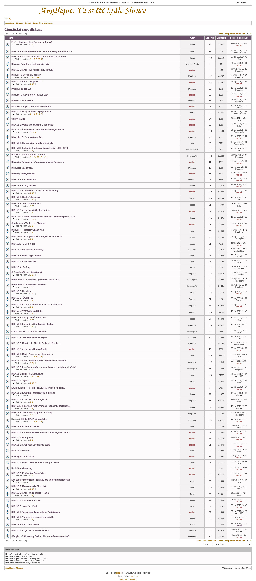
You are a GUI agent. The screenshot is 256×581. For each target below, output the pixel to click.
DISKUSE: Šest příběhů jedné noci (28, 317)
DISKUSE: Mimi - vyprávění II (26, 255)
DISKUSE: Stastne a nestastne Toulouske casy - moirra (39, 56)
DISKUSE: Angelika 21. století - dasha (30, 530)
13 (43, 157)
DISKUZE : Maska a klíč (23, 244)
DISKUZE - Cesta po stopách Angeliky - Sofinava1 (36, 236)
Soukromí (123, 579)
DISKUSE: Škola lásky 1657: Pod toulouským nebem (38, 130)
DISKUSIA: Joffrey (20, 267)
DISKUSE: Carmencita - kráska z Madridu (32, 143)
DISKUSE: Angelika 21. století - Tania (30, 493)
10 (35, 157)
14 (46, 157)
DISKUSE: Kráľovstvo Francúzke (28, 473)
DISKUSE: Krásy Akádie (23, 185)
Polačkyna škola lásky (22, 456)
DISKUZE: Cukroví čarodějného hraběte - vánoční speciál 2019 (43, 217)
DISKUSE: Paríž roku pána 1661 (27, 81)
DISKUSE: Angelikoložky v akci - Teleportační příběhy (38, 360)
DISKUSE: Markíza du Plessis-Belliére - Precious (35, 343)
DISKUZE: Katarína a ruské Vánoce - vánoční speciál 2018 (40, 406)
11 (38, 157)
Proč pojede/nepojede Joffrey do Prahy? (31, 42)
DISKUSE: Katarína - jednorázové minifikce (33, 393)
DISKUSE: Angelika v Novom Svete (29, 349)
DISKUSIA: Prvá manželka (34, 419)
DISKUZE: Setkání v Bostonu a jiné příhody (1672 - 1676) (39, 148)
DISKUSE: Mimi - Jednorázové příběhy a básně (35, 462)
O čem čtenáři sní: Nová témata (27, 272)
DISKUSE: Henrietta (21, 291)
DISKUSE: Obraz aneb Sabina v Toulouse (32, 125)
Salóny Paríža (18, 119)
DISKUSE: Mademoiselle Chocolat (28, 486)
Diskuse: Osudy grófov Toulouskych (29, 95)
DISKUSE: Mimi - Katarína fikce (27, 374)
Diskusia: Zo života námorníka (26, 137)
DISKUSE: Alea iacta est (23, 179)
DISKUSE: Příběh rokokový (25, 426)
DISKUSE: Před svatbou (23, 261)
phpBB (119, 573)
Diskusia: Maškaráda (22, 168)
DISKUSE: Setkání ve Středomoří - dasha (32, 324)
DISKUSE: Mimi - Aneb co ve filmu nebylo (32, 354)
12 (41, 157)
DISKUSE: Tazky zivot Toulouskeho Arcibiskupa (35, 512)
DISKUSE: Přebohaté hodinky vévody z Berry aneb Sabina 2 (41, 51)
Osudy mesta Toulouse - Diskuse (28, 223)
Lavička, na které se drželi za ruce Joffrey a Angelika (38, 388)
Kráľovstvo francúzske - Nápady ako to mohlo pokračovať (40, 480)
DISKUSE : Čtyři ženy (22, 298)
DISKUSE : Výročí (20, 380)
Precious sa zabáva (21, 89)
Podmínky (132, 579)
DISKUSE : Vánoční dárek (24, 506)
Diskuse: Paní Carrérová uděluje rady (30, 64)
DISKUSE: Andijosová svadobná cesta (30, 445)
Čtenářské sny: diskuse (23, 29)
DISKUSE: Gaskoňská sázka (25, 197)
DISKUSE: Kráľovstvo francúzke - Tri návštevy (34, 190)
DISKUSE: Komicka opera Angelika (29, 399)
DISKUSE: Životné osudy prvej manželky (31, 412)
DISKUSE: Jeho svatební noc (26, 203)
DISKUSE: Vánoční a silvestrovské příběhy (33, 517)
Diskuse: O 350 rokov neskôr (26, 75)
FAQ (8, 19)
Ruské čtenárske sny (22, 468)
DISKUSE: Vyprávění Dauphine (27, 311)
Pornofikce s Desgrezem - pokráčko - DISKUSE (35, 280)
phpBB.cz (134, 576)
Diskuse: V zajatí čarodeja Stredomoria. (31, 106)
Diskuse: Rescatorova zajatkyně (27, 230)
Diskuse (19, 568)
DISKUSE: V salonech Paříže (25, 500)
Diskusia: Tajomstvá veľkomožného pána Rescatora (37, 162)
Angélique (9, 568)
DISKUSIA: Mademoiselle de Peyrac (29, 337)
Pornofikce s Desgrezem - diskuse (28, 284)
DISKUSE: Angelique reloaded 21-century (32, 70)
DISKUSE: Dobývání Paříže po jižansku (31, 111)
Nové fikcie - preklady (22, 100)
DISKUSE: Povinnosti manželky (27, 250)
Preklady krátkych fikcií (23, 174)
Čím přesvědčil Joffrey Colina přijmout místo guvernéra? (40, 536)
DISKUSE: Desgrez (20, 450)
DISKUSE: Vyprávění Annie (25, 524)
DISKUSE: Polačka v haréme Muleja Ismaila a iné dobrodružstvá (43, 367)
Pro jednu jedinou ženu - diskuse (28, 154)
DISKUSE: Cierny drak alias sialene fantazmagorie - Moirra (41, 432)
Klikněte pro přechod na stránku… (232, 34)
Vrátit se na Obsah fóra (206, 541)
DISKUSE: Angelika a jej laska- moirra (30, 210)
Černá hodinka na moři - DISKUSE (28, 331)
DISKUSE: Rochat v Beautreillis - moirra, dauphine (36, 304)
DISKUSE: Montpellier (22, 437)
